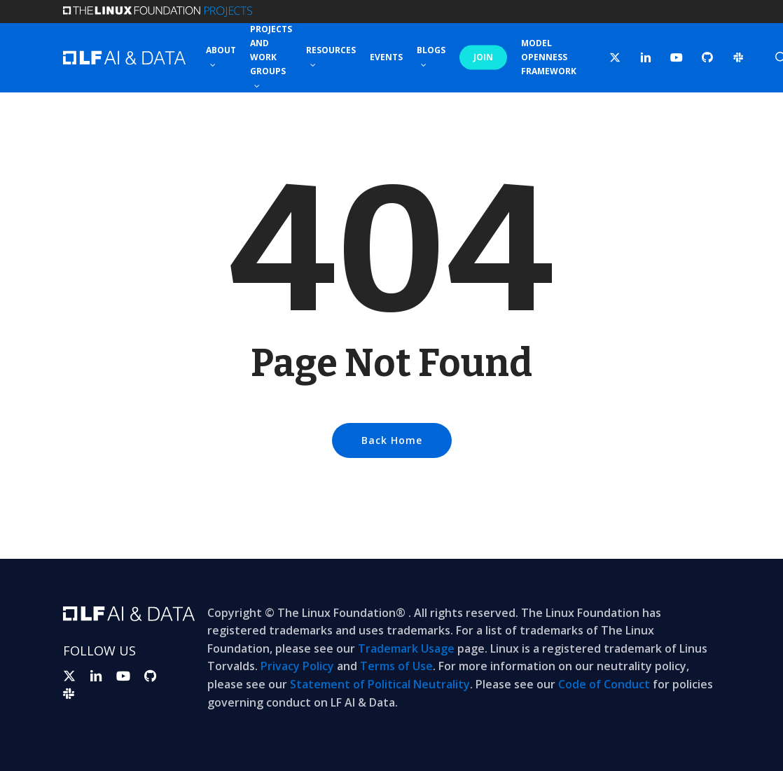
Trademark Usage (406, 648)
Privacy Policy (297, 666)
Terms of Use (396, 666)
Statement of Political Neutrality (380, 684)
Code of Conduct (604, 684)
